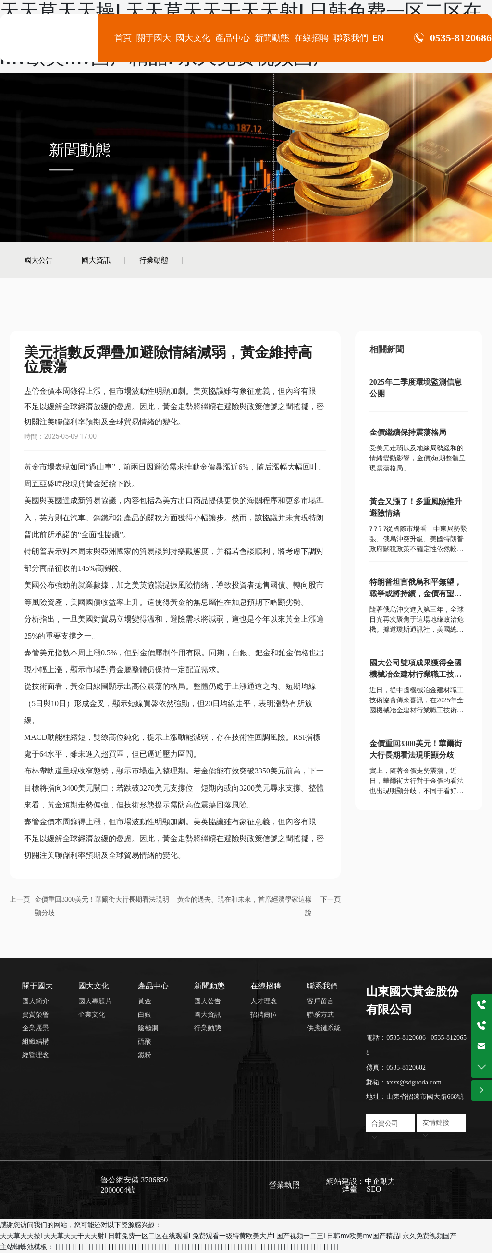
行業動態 (153, 260)
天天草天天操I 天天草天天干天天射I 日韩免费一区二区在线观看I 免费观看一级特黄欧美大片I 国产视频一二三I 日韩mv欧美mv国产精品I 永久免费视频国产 (228, 1236)
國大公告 (38, 260)
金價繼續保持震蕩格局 (407, 432)
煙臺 (349, 1189)
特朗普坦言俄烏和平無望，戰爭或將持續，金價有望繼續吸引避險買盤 (415, 593)
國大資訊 (96, 260)
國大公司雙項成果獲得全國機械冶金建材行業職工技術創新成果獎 (415, 674)
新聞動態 (80, 149)
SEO (373, 1189)
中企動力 (380, 1181)
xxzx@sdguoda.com (413, 1082)
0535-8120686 (461, 38)
